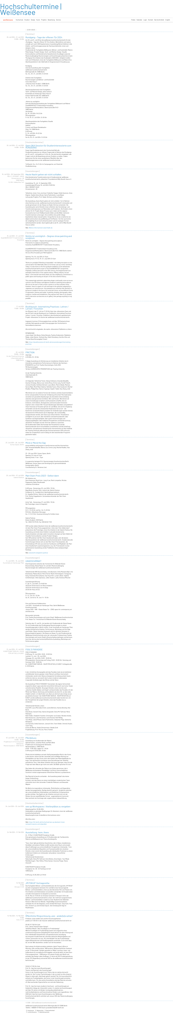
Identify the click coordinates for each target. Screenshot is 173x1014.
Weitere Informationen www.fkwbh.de (40, 228)
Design (33, 20)
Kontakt (150, 20)
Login (145, 20)
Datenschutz (39, 1010)
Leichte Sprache (31, 1012)
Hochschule (19, 20)
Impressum (30, 1010)
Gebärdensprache (43, 1012)
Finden (133, 20)
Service (58, 20)
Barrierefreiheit (159, 20)
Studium (27, 20)
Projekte (44, 20)
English (167, 20)
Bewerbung (51, 20)
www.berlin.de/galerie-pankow (38, 553)
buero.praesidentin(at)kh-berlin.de (53, 1007)
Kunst (38, 20)
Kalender (139, 20)
